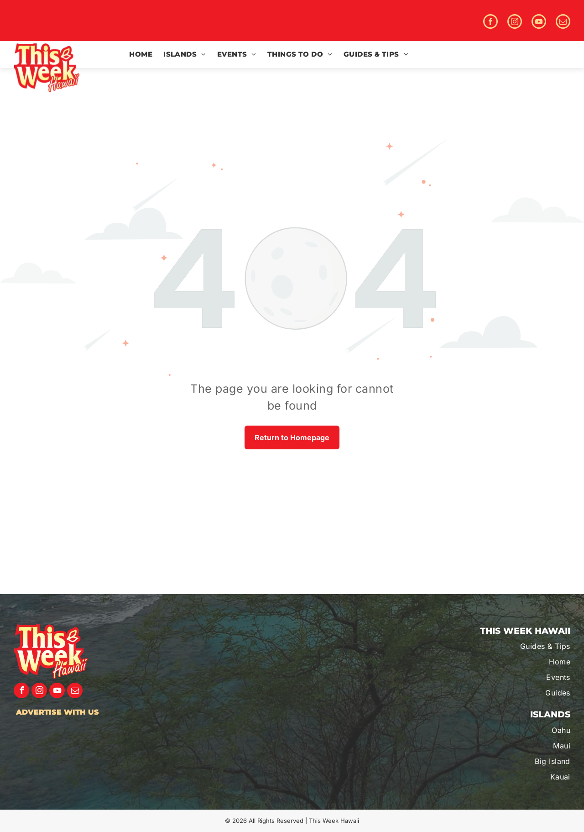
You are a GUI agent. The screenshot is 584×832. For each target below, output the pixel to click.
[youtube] (539, 22)
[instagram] (514, 22)
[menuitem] (141, 54)
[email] (563, 22)
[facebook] (490, 22)
